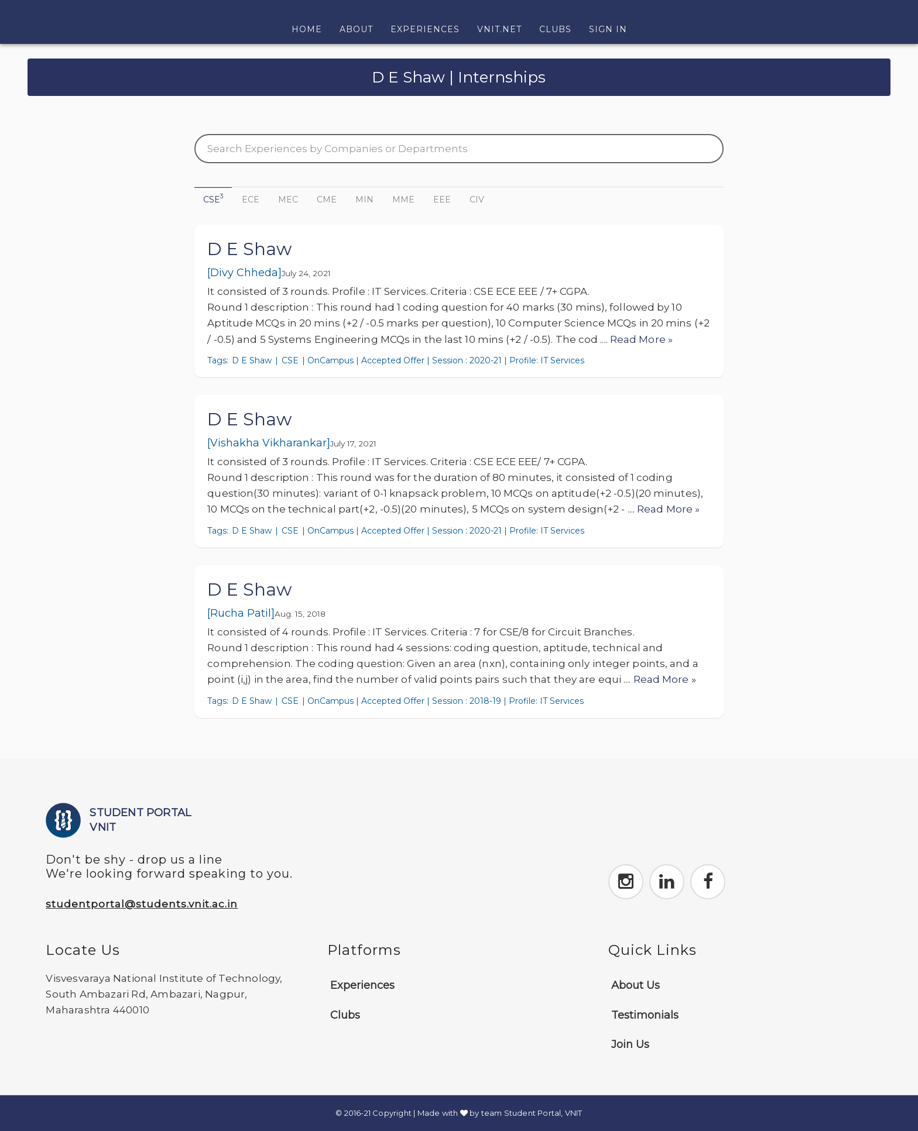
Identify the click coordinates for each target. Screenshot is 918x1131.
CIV (477, 199)
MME (403, 199)
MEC (288, 199)
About (356, 29)
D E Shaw (249, 249)
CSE (213, 198)
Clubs (555, 29)
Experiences (425, 29)
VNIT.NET (499, 29)
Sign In (608, 29)
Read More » (641, 339)
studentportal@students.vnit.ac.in (142, 904)
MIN (364, 199)
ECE (250, 199)
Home (311, 29)
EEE (442, 199)
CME (327, 199)
